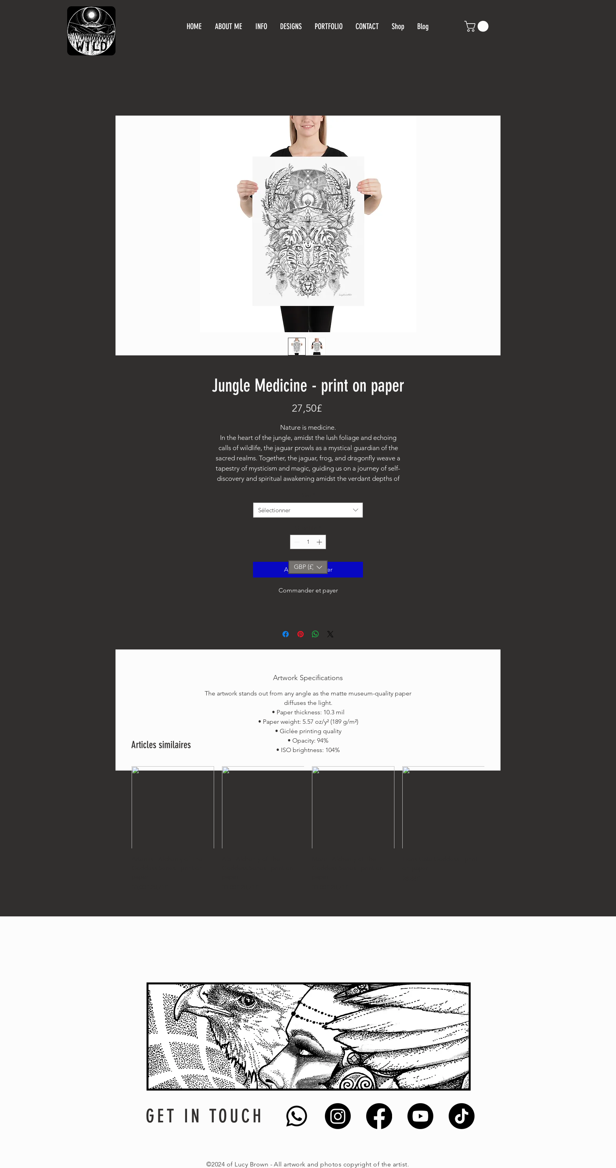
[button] (477, 26)
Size (308, 494)
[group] (308, 829)
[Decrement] (296, 542)
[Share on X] (330, 634)
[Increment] (320, 542)
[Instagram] (338, 1116)
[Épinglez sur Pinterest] (300, 634)
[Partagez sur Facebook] (285, 634)
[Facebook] (379, 1116)
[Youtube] (420, 1116)
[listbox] (308, 567)
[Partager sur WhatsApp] (315, 634)
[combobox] (308, 510)
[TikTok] (462, 1116)
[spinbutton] (308, 542)
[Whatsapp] (297, 1116)
